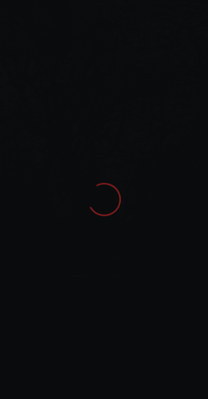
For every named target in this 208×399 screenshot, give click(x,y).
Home (20, 42)
